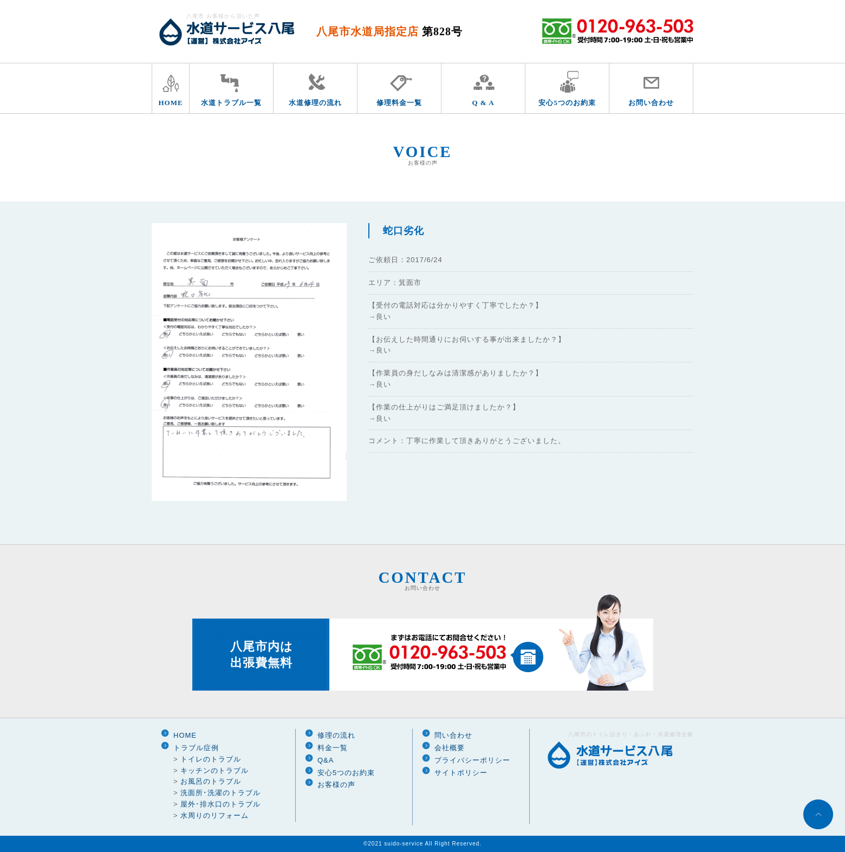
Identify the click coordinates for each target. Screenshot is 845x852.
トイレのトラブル (210, 759)
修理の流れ (336, 735)
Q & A (483, 103)
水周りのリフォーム (214, 815)
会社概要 (449, 748)
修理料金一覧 (399, 103)
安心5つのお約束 (567, 103)
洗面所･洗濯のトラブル (220, 793)
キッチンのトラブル (214, 770)
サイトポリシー (460, 773)
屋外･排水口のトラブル (220, 804)
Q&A (325, 760)
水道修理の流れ (315, 103)
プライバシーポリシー (472, 760)
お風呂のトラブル (210, 781)
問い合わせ (453, 735)
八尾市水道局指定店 (389, 31)
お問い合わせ (651, 103)
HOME (170, 103)
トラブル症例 (196, 748)
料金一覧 (332, 748)
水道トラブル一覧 (231, 103)
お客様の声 (336, 785)
